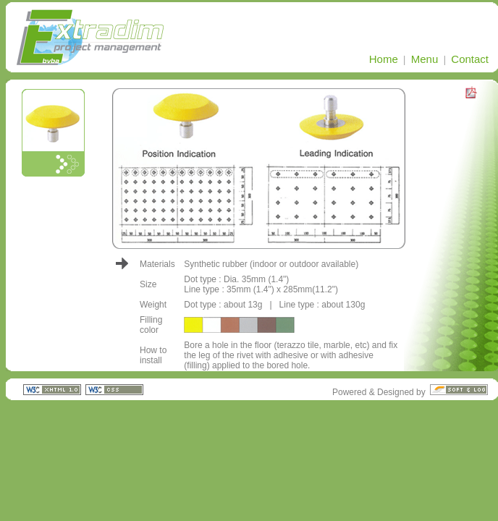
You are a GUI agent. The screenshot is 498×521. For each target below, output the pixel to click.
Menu (425, 59)
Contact (470, 59)
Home (383, 59)
